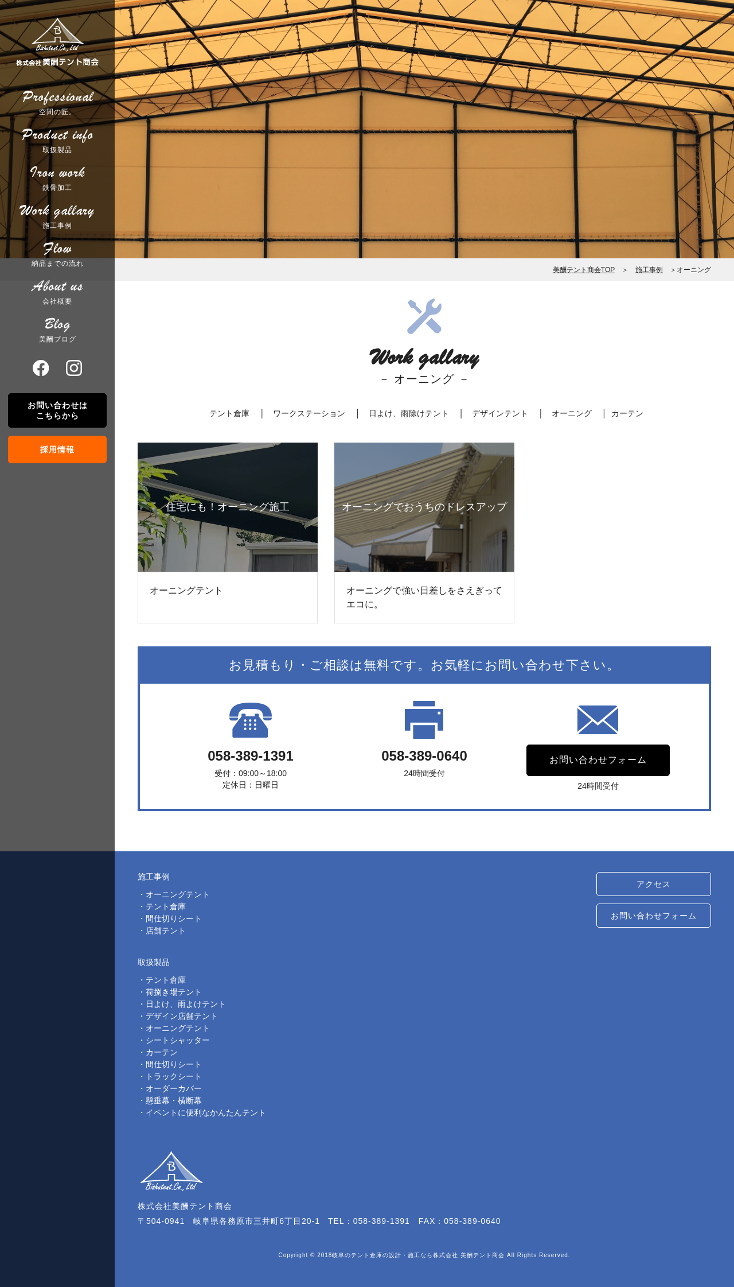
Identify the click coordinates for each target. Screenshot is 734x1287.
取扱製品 (57, 140)
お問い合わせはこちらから (58, 410)
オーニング (572, 413)
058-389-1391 (250, 755)
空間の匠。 (57, 102)
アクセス (654, 884)
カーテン (627, 413)
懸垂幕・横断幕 (174, 1100)
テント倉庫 (229, 413)
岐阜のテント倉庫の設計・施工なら (382, 1255)
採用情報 (57, 449)
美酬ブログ (57, 329)
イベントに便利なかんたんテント (206, 1112)
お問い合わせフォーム (598, 760)
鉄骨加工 (57, 178)
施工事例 (57, 216)
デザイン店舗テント (182, 1016)
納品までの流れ (57, 254)
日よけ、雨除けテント (409, 413)
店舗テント (166, 930)
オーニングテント (178, 894)
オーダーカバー (174, 1088)
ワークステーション (309, 413)
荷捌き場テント (174, 992)
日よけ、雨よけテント (186, 1004)
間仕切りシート (174, 918)
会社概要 (57, 291)
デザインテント (500, 413)
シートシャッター (178, 1040)
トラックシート (174, 1076)
